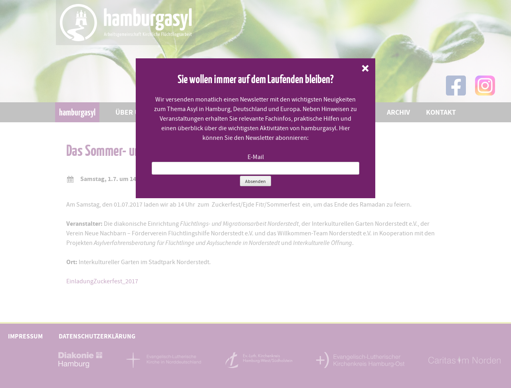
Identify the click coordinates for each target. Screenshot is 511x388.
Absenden (255, 181)
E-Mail (256, 157)
